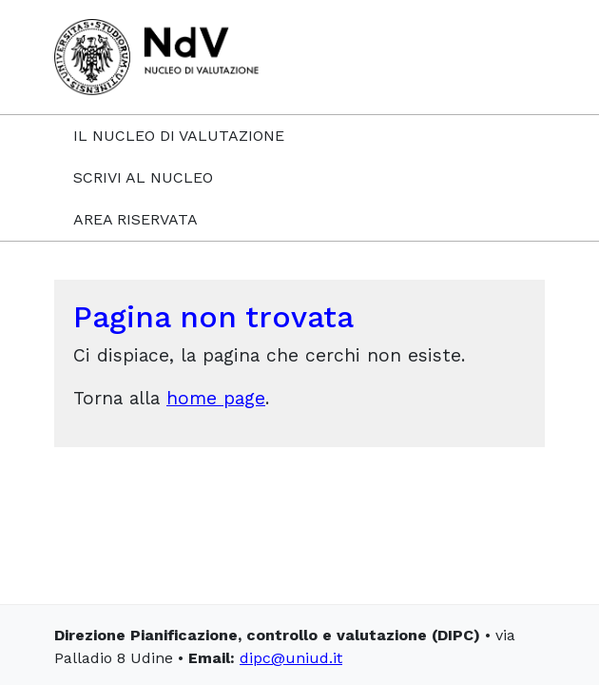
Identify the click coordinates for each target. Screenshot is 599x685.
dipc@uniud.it (291, 658)
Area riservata (135, 219)
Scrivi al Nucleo (143, 177)
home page (215, 398)
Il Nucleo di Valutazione (178, 136)
